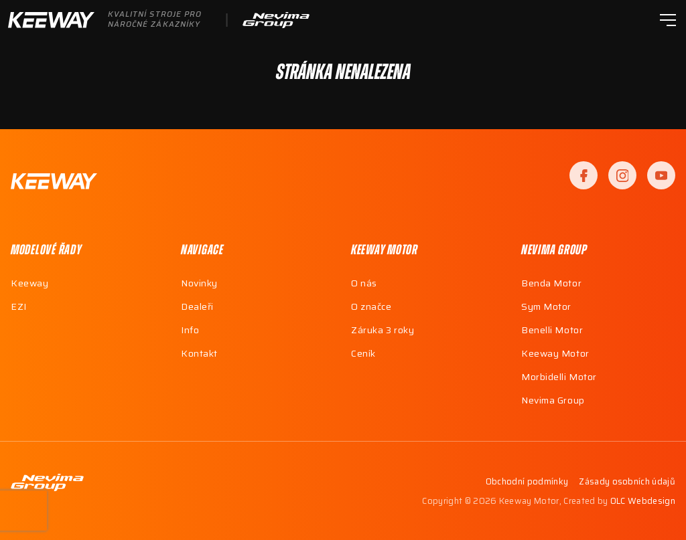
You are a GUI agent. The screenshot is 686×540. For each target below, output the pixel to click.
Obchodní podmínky (527, 482)
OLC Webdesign (642, 501)
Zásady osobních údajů (627, 482)
